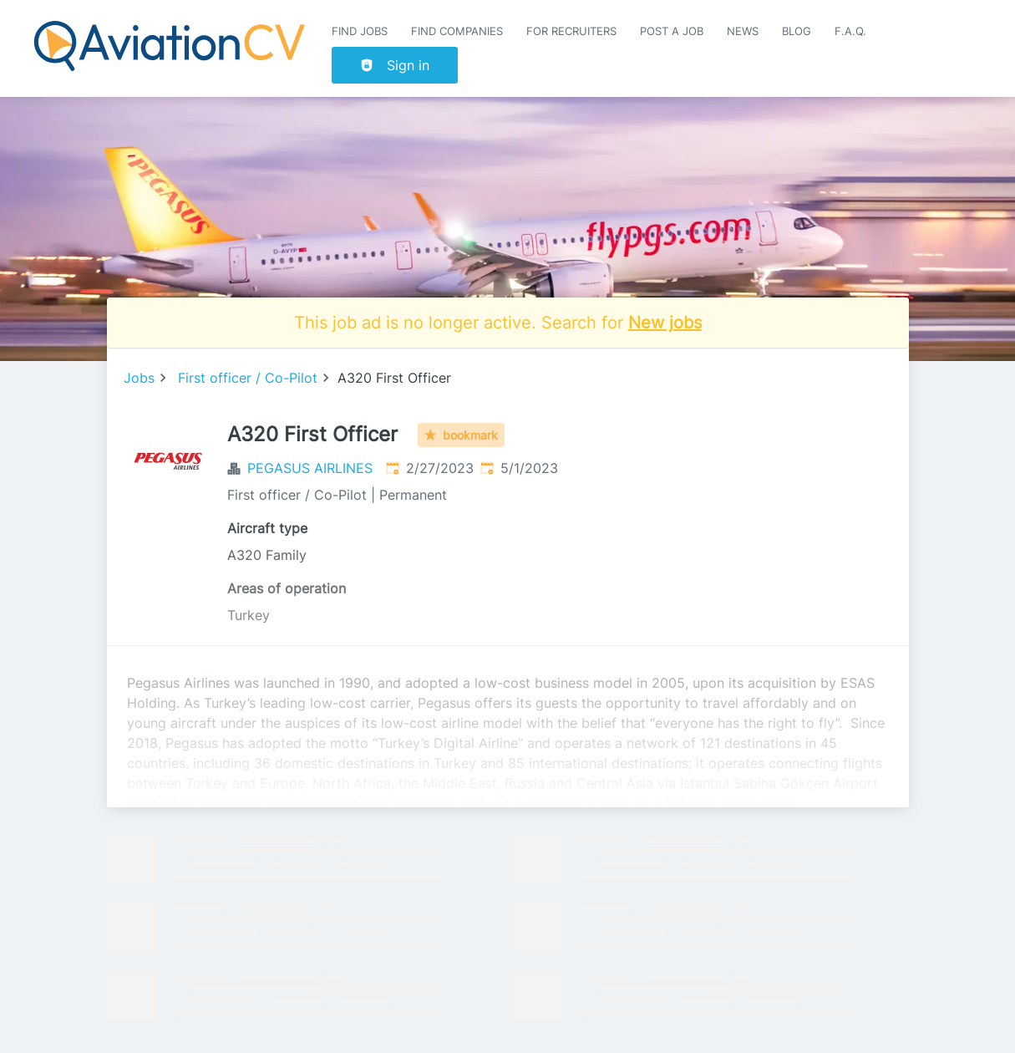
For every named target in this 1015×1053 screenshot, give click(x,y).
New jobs (665, 323)
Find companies (457, 31)
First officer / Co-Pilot (247, 377)
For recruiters (571, 31)
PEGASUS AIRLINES (310, 468)
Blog (796, 31)
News (743, 31)
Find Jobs (360, 31)
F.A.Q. (850, 31)
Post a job (671, 31)
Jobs (139, 377)
